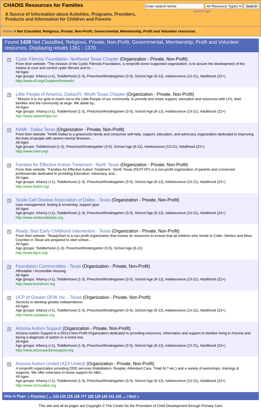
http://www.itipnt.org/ (32, 253)
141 (112, 396)
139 (98, 396)
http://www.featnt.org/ (32, 186)
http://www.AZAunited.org (36, 385)
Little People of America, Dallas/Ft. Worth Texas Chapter (70, 94)
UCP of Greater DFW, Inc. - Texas (49, 297)
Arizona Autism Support (39, 328)
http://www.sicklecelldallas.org (39, 217)
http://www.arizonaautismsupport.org (44, 350)
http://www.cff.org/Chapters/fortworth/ (45, 81)
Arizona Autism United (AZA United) (50, 363)
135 (70, 396)
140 (105, 396)
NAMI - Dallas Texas (35, 129)
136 (77, 396)
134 (63, 396)
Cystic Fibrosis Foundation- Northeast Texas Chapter (67, 59)
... (50, 396)
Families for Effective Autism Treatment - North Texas (67, 164)
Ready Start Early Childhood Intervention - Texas (63, 231)
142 (118, 396)
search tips (202, 11)
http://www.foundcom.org (35, 284)
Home (8, 31)
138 (91, 396)
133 (56, 396)
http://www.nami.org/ (32, 151)
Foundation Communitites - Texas (48, 266)
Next (132, 396)
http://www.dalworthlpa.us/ (36, 116)
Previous (38, 396)
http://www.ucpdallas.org (35, 315)
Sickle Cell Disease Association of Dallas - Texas (63, 200)
